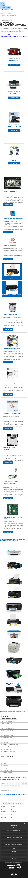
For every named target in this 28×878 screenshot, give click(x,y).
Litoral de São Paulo (19, 803)
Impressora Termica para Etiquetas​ (14, 834)
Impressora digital (5, 765)
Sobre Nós (14, 855)
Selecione (3, 783)
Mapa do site (14, 858)
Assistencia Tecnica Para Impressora (14, 837)
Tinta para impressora (5, 774)
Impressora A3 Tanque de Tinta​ (14, 830)
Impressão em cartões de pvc (7, 730)
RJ (7, 783)
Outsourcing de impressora (7, 772)
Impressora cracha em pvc (6, 737)
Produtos (14, 851)
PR (19, 783)
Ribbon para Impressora (6, 36)
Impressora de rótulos (6, 749)
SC (22, 783)
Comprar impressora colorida (7, 721)
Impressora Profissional (17, 36)
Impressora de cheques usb (6, 742)
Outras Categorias (7, 756)
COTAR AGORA (14, 64)
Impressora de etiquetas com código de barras (11, 746)
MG (10, 783)
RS (25, 783)
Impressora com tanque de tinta (7, 735)
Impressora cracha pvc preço (7, 739)
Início (14, 848)
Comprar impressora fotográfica (7, 17)
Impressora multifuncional (6, 767)
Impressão (3, 761)
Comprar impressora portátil (7, 726)
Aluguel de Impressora (10, 34)
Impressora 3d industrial (6, 732)
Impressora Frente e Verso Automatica (14, 844)
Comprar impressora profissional (8, 728)
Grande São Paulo (11, 803)
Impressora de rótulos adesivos (8, 751)
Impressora (3, 763)
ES (13, 783)
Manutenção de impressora (6, 770)
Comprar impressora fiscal (6, 723)
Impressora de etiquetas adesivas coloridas (9, 15)
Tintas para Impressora (21, 34)
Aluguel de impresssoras (6, 760)
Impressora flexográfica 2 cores (7, 20)
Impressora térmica (5, 768)
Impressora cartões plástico (7, 733)
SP (16, 783)
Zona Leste (4, 803)
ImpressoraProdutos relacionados (8, 717)
